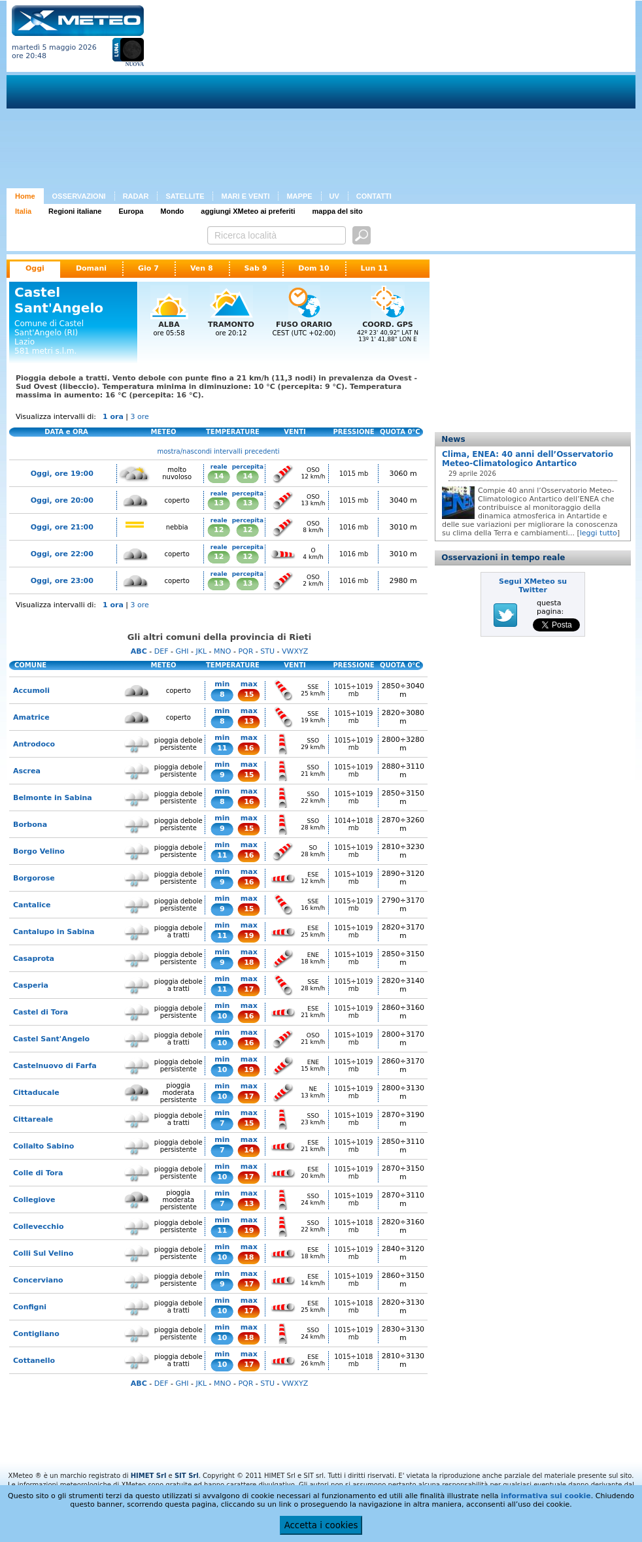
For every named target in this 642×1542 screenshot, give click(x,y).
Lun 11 (374, 268)
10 (222, 1016)
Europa (130, 211)
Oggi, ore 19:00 (62, 473)
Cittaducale (36, 1092)
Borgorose (34, 878)
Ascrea (27, 771)
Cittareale (33, 1119)
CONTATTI (374, 196)
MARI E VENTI (245, 196)
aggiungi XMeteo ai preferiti (248, 211)
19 (249, 935)
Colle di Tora (38, 1173)
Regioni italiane (74, 211)
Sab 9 (256, 268)
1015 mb (354, 473)
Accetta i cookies (321, 1525)
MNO (222, 651)
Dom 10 (313, 268)
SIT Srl (187, 1475)
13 (219, 503)
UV (334, 196)
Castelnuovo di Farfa (55, 1066)
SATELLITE (184, 196)
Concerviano (38, 1280)
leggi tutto (598, 533)
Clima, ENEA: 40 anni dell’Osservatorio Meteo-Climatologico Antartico (527, 459)
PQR (245, 651)
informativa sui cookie (546, 1496)
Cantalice (32, 905)
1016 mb (354, 527)
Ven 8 (201, 268)
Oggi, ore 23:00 (62, 581)
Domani (91, 268)
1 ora (113, 416)
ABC (139, 651)
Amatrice (31, 717)
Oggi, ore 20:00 (62, 500)
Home (25, 196)
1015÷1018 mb (353, 1226)
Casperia (30, 985)
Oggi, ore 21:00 (62, 527)
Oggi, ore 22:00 (62, 554)
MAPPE (299, 196)
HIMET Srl (149, 1475)
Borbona (30, 824)
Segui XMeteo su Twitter (533, 585)
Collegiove (34, 1200)
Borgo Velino (39, 851)
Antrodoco (34, 744)
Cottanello (34, 1360)
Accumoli (31, 690)
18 (249, 962)
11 (222, 748)
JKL (201, 651)
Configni (29, 1307)
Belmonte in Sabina (52, 798)
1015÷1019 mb (353, 690)
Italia (23, 211)
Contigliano (36, 1334)
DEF (161, 651)
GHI (181, 651)
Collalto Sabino (43, 1146)
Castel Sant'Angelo (51, 1039)
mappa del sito (338, 211)
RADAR (136, 196)
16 (249, 748)
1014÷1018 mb (353, 824)
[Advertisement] (331, 96)
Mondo (172, 211)
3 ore (140, 416)
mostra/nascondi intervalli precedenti (219, 451)
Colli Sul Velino (43, 1253)
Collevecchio (38, 1226)
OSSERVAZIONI (79, 196)
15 (249, 694)
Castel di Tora (40, 1012)
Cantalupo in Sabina (54, 932)
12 (219, 530)
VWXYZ (295, 651)
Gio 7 (148, 268)
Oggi (34, 268)
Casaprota (33, 958)
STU (267, 651)
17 (249, 989)
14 (219, 476)
